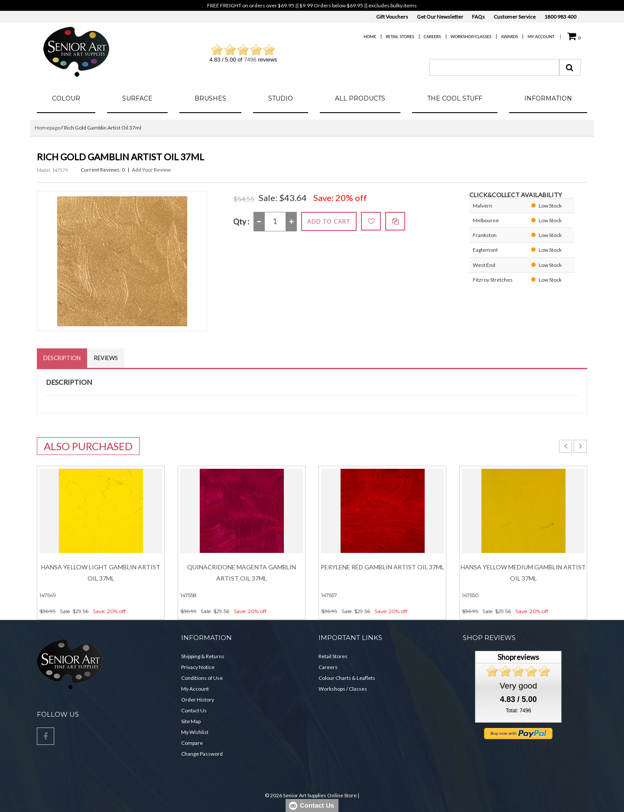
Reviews (106, 357)
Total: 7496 (518, 711)
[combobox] (494, 67)
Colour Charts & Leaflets (346, 678)
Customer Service (515, 16)
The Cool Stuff (454, 98)
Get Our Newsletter (440, 16)
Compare (192, 743)
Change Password (202, 753)
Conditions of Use (202, 678)
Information (548, 98)
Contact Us (194, 710)
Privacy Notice (197, 667)
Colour (66, 98)
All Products (360, 98)
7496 (250, 59)
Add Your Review (151, 169)
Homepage (47, 127)
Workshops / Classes (342, 688)
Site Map (191, 721)
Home (370, 36)
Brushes (210, 98)
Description (62, 357)
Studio (280, 98)
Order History (197, 699)
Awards (509, 36)
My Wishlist (194, 732)
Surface (137, 98)
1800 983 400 (560, 16)
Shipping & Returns (202, 656)
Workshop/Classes (471, 36)
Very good (518, 685)
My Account (540, 36)
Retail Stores (400, 36)
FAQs (478, 16)
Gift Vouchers (392, 16)
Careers (432, 36)
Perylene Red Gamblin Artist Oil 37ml (382, 567)
